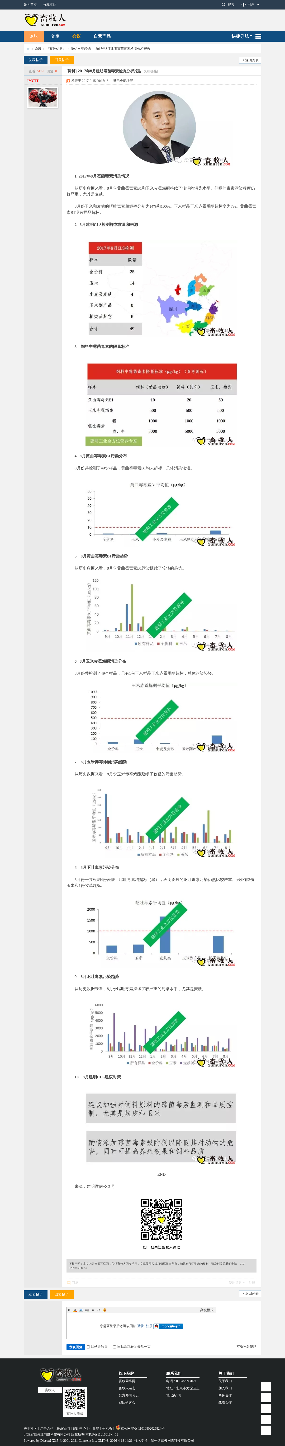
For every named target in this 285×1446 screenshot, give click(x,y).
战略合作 (225, 1402)
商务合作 (225, 1395)
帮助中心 (79, 1428)
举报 (251, 1282)
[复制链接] (150, 71)
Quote (92, 1310)
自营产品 (102, 36)
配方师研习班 (129, 1395)
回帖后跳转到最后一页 (132, 1346)
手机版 (107, 1428)
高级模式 (207, 1310)
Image (81, 1310)
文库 (55, 36)
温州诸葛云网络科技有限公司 (172, 1440)
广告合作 (46, 1428)
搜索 (231, 4)
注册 (149, 1326)
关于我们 (226, 1373)
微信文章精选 (81, 49)
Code (98, 1310)
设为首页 (30, 4)
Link (87, 1310)
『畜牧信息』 (56, 49)
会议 (76, 36)
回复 (75, 1283)
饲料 (85, 346)
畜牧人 (28, 48)
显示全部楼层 (123, 81)
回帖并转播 (97, 1346)
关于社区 (30, 1428)
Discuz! (45, 1440)
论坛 (33, 36)
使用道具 (235, 1282)
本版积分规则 (246, 1346)
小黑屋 (94, 1428)
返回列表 (252, 60)
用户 (250, 4)
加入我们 (225, 1388)
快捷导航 (240, 36)
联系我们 (173, 1373)
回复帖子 (62, 60)
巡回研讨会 (127, 1402)
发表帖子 (35, 60)
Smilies (104, 1310)
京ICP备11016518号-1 (101, 1434)
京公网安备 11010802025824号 (140, 1428)
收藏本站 (49, 4)
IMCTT (32, 81)
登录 (140, 1326)
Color (75, 1310)
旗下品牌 (126, 1373)
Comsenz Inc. (88, 1440)
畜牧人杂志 (127, 1388)
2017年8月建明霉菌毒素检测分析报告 (122, 49)
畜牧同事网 (127, 1381)
